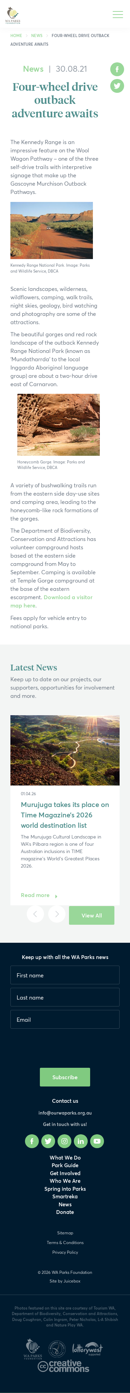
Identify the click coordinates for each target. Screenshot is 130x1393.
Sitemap (65, 1232)
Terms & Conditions (65, 1242)
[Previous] (35, 914)
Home (16, 35)
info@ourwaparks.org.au (65, 1113)
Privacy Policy (65, 1252)
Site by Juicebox (65, 1281)
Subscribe (65, 1077)
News (37, 35)
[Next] (57, 914)
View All (91, 915)
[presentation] (63, 1045)
